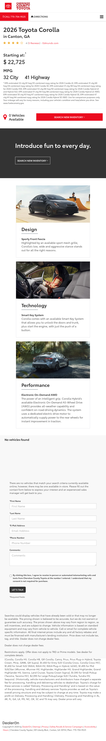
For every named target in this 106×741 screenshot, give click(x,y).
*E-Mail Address (17, 525)
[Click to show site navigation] (101, 17)
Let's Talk (17, 589)
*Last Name (15, 513)
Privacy (45, 726)
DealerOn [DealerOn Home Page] (26, 726)
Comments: (15, 549)
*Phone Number (17, 537)
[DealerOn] (10, 722)
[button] (14, 16)
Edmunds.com (51, 43)
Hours (5, 729)
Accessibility (90, 726)
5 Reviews (34, 43)
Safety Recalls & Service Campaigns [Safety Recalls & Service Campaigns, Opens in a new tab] (66, 726)
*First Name (15, 501)
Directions (39, 16)
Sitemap (36, 726)
